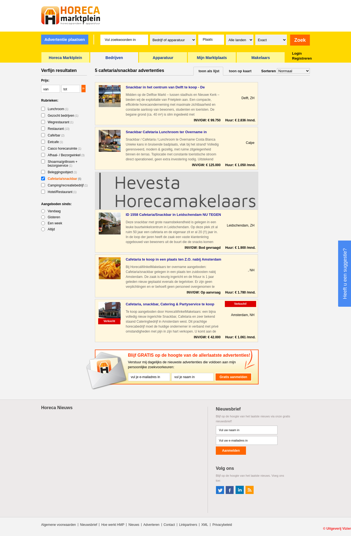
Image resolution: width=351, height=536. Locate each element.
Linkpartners (188, 525)
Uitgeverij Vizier (338, 529)
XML (204, 525)
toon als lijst (209, 71)
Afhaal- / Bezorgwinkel (66, 155)
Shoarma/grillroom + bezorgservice (62, 164)
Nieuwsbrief (88, 525)
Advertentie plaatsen (64, 39)
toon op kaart (240, 71)
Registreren (302, 58)
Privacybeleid (222, 525)
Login (297, 53)
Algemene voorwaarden (58, 525)
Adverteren (151, 525)
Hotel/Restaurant (62, 192)
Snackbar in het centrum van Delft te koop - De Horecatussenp (165, 87)
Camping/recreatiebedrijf (68, 185)
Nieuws (133, 525)
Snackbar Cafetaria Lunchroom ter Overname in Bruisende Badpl (166, 132)
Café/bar (56, 135)
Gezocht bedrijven (63, 116)
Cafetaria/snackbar (64, 179)
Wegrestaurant (60, 122)
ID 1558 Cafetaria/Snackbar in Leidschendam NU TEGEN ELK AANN (173, 215)
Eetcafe (55, 142)
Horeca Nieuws (57, 407)
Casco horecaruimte (64, 148)
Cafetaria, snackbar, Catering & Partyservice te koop (170, 304)
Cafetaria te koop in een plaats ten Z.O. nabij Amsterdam (173, 259)
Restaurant (58, 129)
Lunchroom (58, 109)
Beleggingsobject (62, 172)
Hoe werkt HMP (112, 525)
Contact (169, 525)
